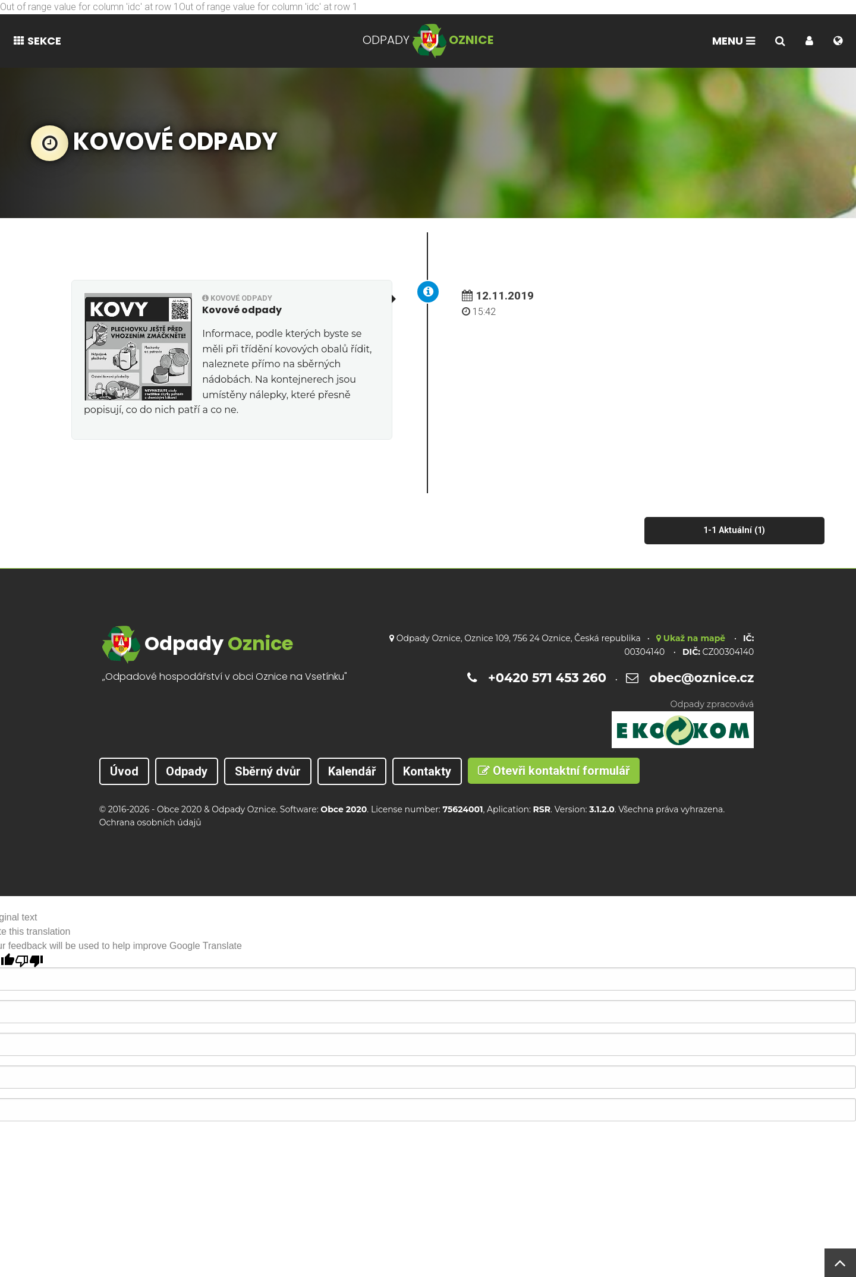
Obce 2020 (179, 809)
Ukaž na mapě (690, 638)
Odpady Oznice (244, 809)
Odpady (186, 771)
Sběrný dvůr (268, 771)
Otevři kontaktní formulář (554, 771)
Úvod (124, 771)
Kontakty (427, 771)
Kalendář (352, 771)
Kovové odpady (237, 298)
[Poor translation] (29, 960)
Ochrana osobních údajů (150, 822)
